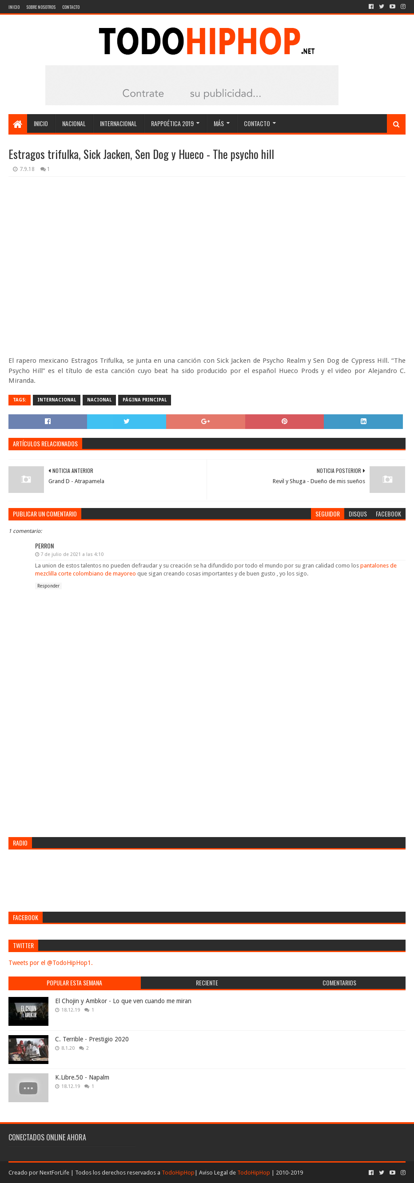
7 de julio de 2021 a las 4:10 (72, 554)
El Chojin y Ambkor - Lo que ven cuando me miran (123, 1000)
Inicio (14, 7)
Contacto (71, 7)
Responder (48, 586)
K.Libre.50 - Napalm (82, 1077)
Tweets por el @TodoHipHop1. (50, 962)
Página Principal (145, 399)
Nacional (74, 123)
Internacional (118, 123)
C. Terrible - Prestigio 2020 (92, 1039)
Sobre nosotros (41, 7)
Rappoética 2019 (172, 123)
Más (219, 123)
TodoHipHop (178, 1172)
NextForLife (54, 1172)
